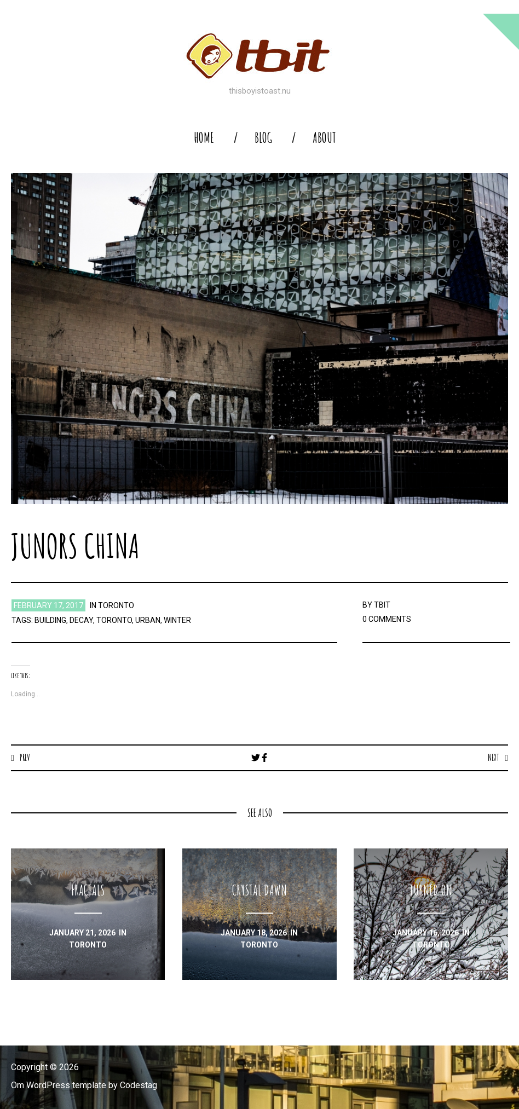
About (324, 137)
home (204, 137)
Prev (25, 757)
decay (81, 620)
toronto (116, 605)
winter (177, 620)
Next (493, 757)
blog (263, 137)
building (50, 620)
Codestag (138, 1085)
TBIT (382, 604)
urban (147, 620)
